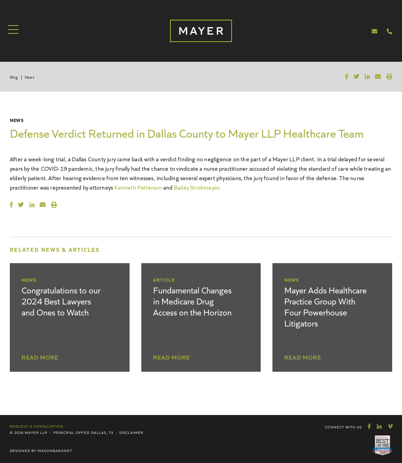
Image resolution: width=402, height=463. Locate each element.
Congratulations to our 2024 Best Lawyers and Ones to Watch (61, 301)
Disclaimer (131, 432)
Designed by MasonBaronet (41, 450)
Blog (14, 77)
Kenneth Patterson (138, 187)
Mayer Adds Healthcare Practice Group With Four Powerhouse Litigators (325, 306)
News (29, 77)
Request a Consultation (37, 426)
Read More (40, 357)
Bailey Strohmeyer (196, 187)
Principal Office (71, 432)
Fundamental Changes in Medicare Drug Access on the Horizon (192, 301)
